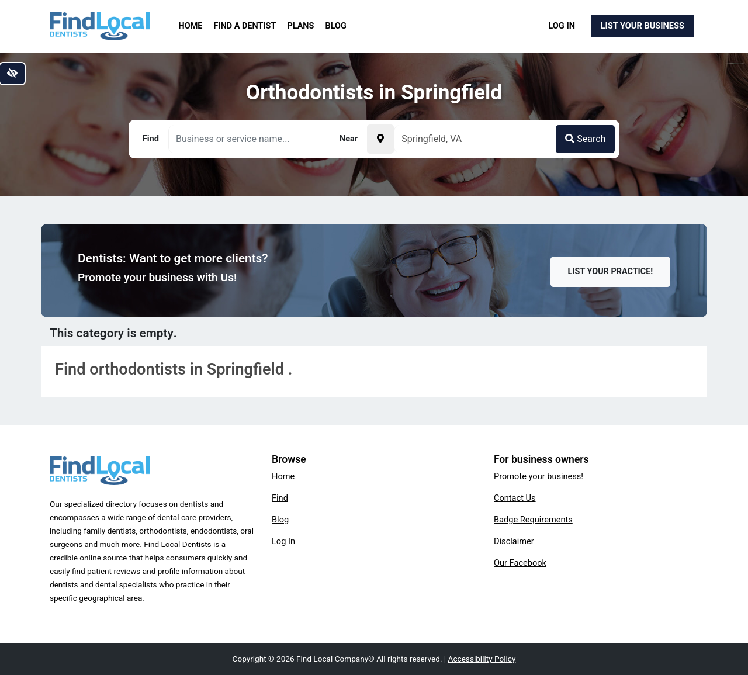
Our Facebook (520, 563)
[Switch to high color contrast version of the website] (12, 73)
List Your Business (642, 25)
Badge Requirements (533, 519)
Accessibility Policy (482, 658)
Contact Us (515, 498)
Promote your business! (538, 476)
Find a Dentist (245, 26)
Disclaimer (514, 541)
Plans (301, 26)
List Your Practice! (610, 271)
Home (191, 26)
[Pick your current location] (380, 139)
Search (585, 138)
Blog (336, 26)
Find (280, 498)
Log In (561, 25)
